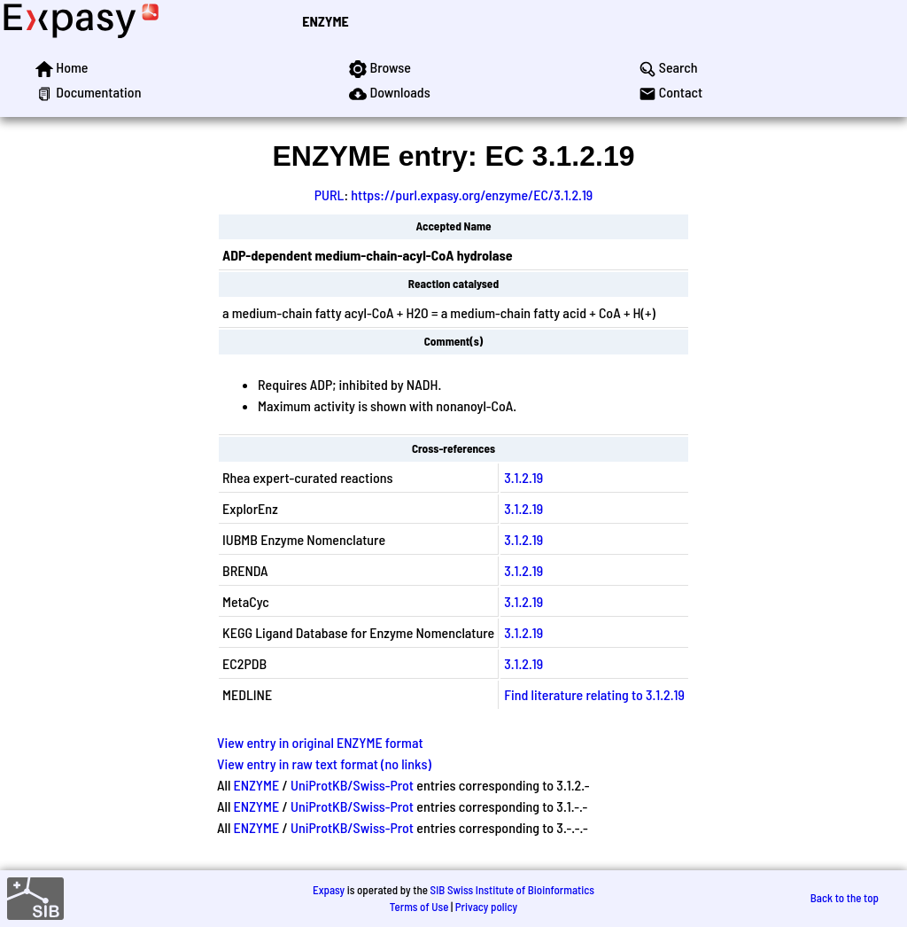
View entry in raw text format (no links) (324, 763)
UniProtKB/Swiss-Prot (352, 784)
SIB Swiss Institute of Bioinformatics (512, 890)
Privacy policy (486, 907)
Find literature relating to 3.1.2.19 (594, 694)
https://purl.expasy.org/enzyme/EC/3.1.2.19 (472, 194)
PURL (329, 194)
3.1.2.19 (523, 477)
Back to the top (844, 898)
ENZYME (325, 20)
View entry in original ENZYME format (320, 742)
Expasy (329, 890)
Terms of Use (419, 907)
